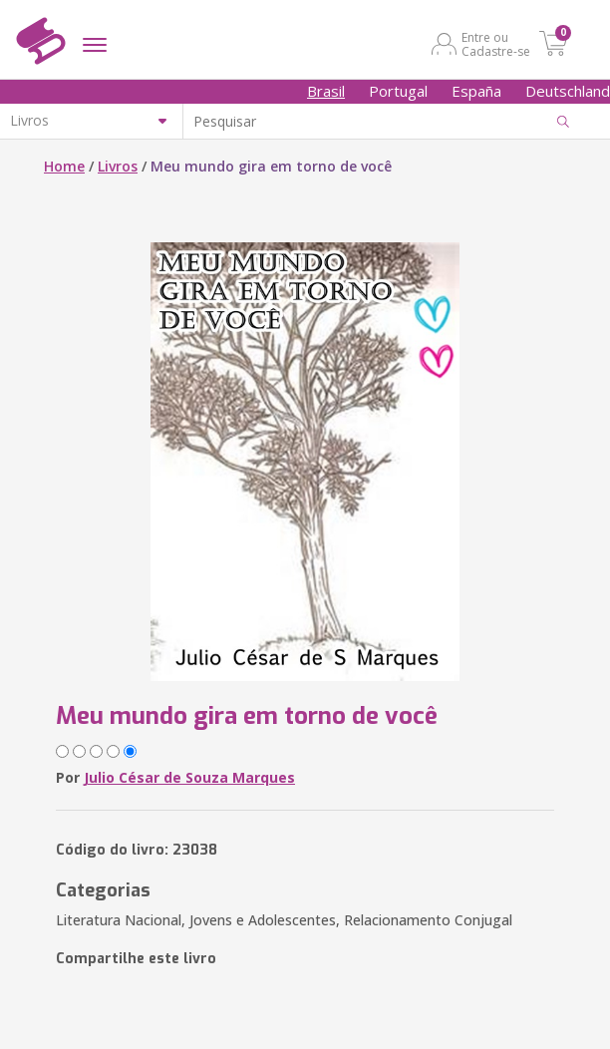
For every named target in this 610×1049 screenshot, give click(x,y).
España (476, 91)
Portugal (398, 91)
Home (64, 166)
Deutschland (567, 91)
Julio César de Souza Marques (189, 777)
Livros (118, 166)
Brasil (326, 91)
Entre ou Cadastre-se (495, 44)
